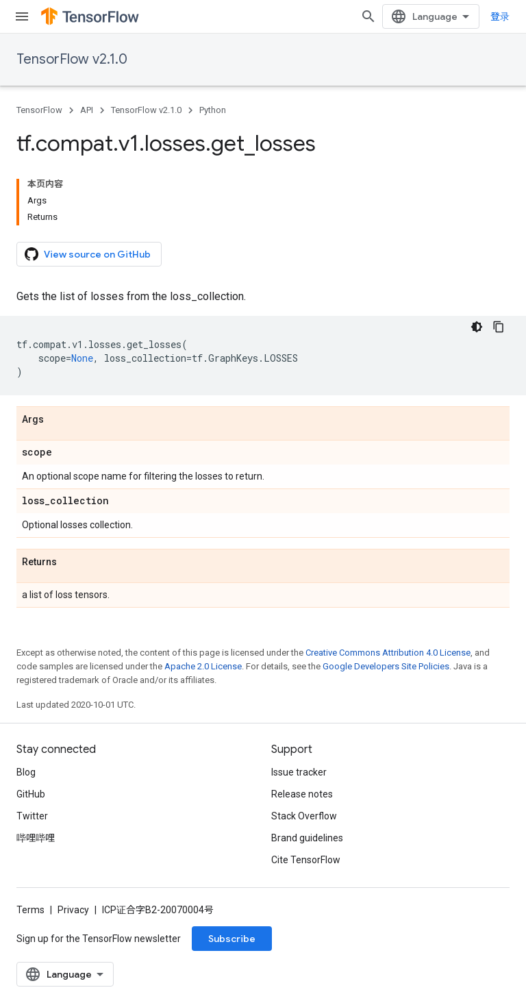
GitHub (30, 794)
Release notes (302, 794)
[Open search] (368, 16)
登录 (500, 16)
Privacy (73, 909)
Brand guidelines (307, 837)
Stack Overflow (304, 815)
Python (212, 110)
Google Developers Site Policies (386, 666)
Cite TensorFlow (305, 859)
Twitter (32, 815)
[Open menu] (22, 16)
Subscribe (231, 938)
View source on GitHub (88, 254)
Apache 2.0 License (203, 666)
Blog (26, 772)
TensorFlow (39, 110)
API (86, 110)
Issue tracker (299, 772)
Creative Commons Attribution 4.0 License (388, 652)
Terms (30, 909)
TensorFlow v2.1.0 (71, 59)
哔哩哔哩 (35, 837)
